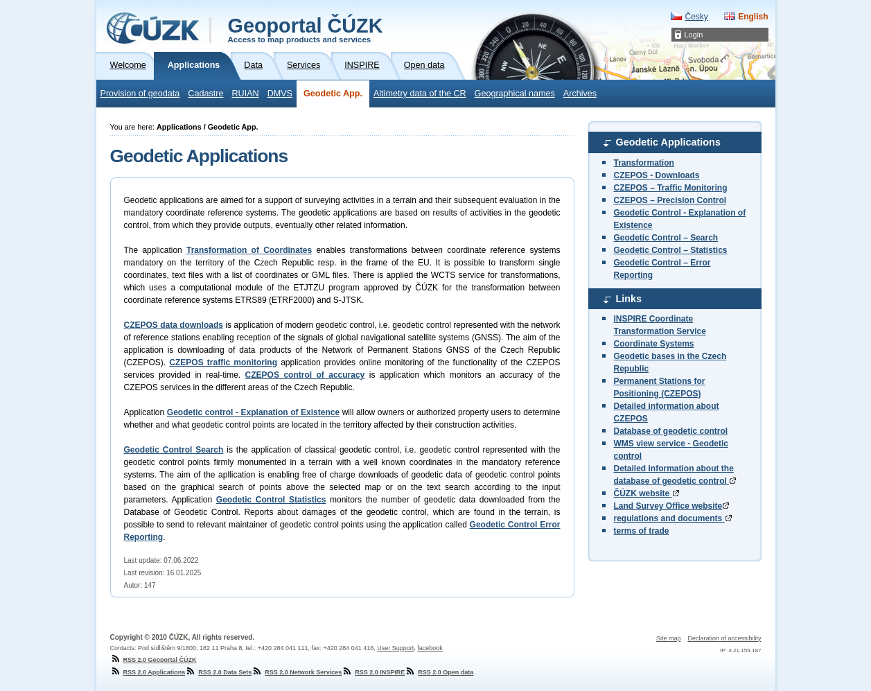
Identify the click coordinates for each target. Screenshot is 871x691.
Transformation (644, 163)
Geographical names (515, 93)
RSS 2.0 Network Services (297, 672)
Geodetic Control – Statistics (671, 250)
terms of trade (641, 531)
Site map (668, 638)
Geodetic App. (332, 93)
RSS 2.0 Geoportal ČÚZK (153, 659)
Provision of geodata (140, 93)
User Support (395, 648)
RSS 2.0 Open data (439, 672)
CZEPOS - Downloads (657, 175)
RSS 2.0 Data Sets (218, 672)
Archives (580, 93)
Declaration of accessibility (724, 638)
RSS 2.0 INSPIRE (373, 672)
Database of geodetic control (671, 431)
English (753, 16)
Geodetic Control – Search (666, 238)
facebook (430, 648)
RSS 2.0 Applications (148, 672)
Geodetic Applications (668, 142)
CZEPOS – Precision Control (670, 200)
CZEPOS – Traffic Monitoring (671, 188)
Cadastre (205, 93)
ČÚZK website (646, 493)
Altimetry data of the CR (419, 93)
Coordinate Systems (654, 344)
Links (629, 298)
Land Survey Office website (672, 506)
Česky (696, 16)
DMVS (279, 93)
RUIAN (244, 93)
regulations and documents (673, 518)
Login (694, 34)
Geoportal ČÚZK (305, 29)
